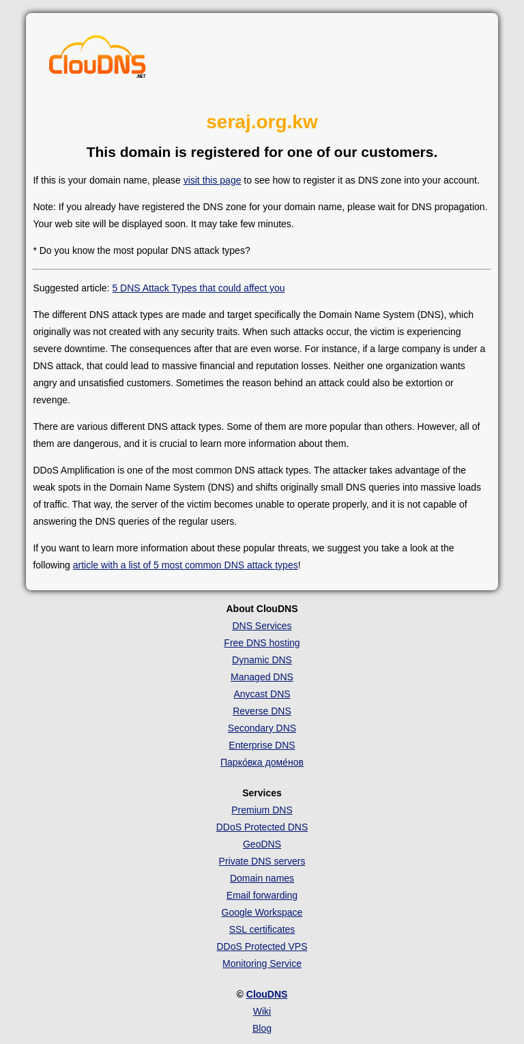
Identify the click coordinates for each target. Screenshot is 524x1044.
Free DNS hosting (262, 642)
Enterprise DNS (262, 745)
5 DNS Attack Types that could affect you (198, 287)
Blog (262, 1028)
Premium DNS (261, 809)
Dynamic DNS (262, 659)
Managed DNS (262, 676)
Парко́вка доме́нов (262, 762)
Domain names (262, 878)
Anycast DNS (261, 693)
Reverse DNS (262, 711)
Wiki (262, 1011)
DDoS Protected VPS (261, 946)
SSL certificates (262, 929)
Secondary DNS (262, 728)
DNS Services (261, 625)
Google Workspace (262, 912)
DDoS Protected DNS (262, 827)
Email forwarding (262, 895)
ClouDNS (267, 994)
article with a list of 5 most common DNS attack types (185, 565)
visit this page (213, 180)
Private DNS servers (262, 861)
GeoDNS (262, 844)
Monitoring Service (262, 963)
